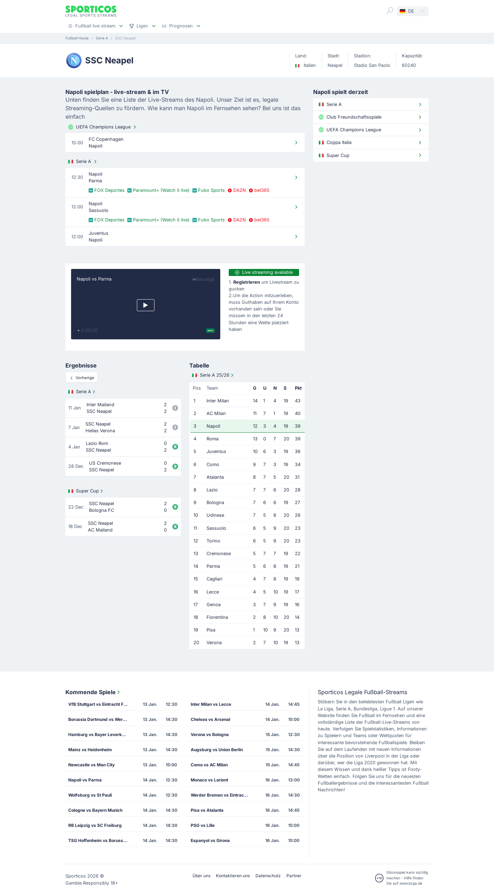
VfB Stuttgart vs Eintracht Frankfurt (100, 704)
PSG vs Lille (203, 825)
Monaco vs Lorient (209, 780)
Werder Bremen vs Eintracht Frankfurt (223, 795)
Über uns (201, 875)
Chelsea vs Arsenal (210, 719)
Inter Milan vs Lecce (211, 704)
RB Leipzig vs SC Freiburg (95, 825)
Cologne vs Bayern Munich (95, 810)
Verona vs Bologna (210, 734)
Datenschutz (268, 875)
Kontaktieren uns (233, 875)
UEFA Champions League (103, 127)
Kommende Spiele (93, 692)
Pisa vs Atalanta (207, 810)
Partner (294, 875)
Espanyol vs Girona (210, 840)
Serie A (83, 161)
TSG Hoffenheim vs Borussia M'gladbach (100, 840)
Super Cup (86, 491)
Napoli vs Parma (94, 279)
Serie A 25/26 (213, 375)
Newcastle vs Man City (91, 764)
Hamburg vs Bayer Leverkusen (100, 734)
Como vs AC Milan (209, 764)
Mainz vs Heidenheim (90, 749)
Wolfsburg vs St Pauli (90, 795)
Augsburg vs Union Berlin (217, 749)
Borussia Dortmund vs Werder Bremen (100, 719)
